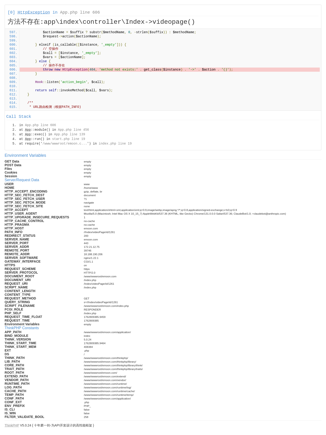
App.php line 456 (73, 130)
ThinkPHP (12, 425)
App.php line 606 (80, 12)
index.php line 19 (115, 143)
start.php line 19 (68, 139)
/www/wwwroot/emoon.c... (64, 143)
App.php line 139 (69, 134)
